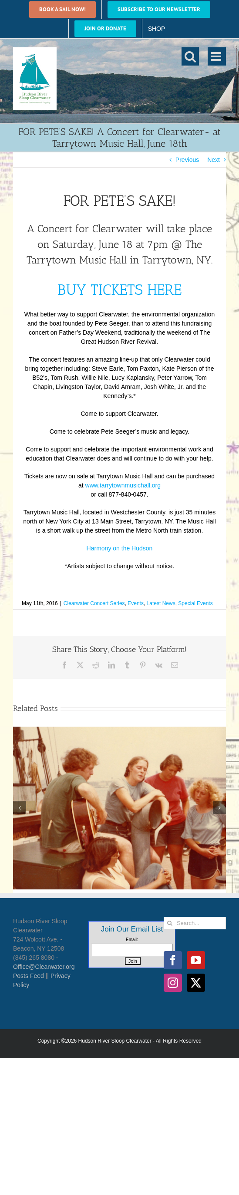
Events (136, 603)
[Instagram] (173, 983)
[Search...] (195, 923)
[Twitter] (196, 983)
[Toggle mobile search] (190, 56)
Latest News (161, 603)
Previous (187, 159)
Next (213, 159)
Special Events (195, 603)
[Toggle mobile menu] (217, 56)
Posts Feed (28, 975)
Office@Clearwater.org (44, 966)
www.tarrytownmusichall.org (123, 485)
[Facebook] (173, 960)
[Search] (170, 923)
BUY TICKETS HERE (119, 290)
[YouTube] (196, 960)
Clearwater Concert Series (94, 603)
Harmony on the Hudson (120, 548)
